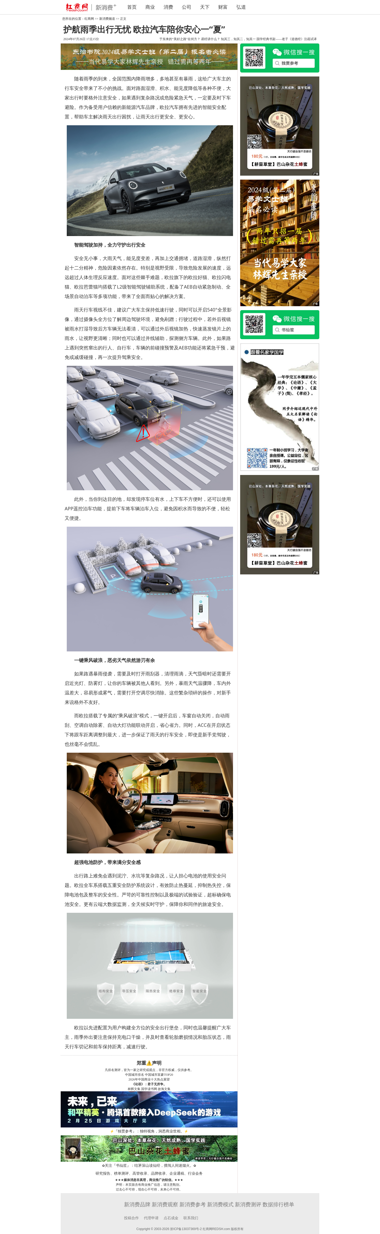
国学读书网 (149, 1089)
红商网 (89, 19)
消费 (168, 7)
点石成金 (171, 1218)
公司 (186, 7)
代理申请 (151, 1218)
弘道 (241, 7)
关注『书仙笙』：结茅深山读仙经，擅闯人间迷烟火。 (149, 1166)
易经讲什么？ (210, 39)
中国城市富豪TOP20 (159, 1075)
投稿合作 (131, 1218)
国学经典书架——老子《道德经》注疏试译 (286, 39)
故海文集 (164, 1089)
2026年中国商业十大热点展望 (149, 1079)
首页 (132, 7)
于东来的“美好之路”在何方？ (179, 39)
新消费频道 (107, 19)
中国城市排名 (134, 1075)
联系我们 (190, 1218)
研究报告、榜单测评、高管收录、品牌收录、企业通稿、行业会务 (149, 1173)
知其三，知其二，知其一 (238, 39)
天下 (205, 7)
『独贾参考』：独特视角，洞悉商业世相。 (149, 1131)
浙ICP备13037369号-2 (186, 1229)
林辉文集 (134, 1089)
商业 (150, 7)
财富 (223, 7)
